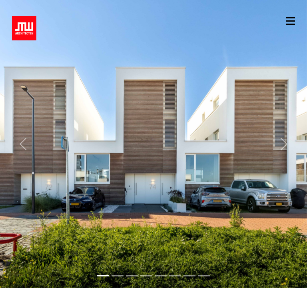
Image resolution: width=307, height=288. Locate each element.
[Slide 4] (161, 275)
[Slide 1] (118, 275)
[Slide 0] (103, 275)
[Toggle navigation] (290, 20)
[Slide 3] (146, 275)
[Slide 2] (132, 275)
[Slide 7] (204, 275)
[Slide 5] (175, 275)
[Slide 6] (189, 275)
